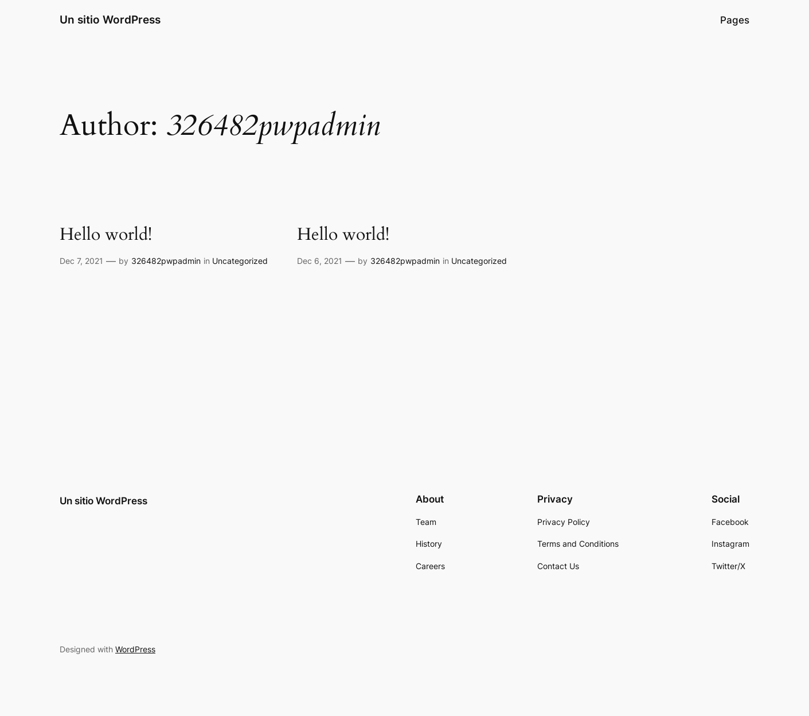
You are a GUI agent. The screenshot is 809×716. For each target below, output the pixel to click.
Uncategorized (240, 261)
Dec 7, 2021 (81, 261)
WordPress (135, 649)
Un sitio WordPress (110, 19)
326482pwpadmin (166, 261)
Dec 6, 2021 (319, 261)
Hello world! (106, 235)
